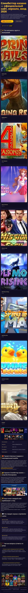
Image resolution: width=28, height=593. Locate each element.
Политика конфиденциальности (6, 589)
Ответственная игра (23, 589)
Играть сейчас (18, 21)
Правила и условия (16, 589)
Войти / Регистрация (7, 21)
